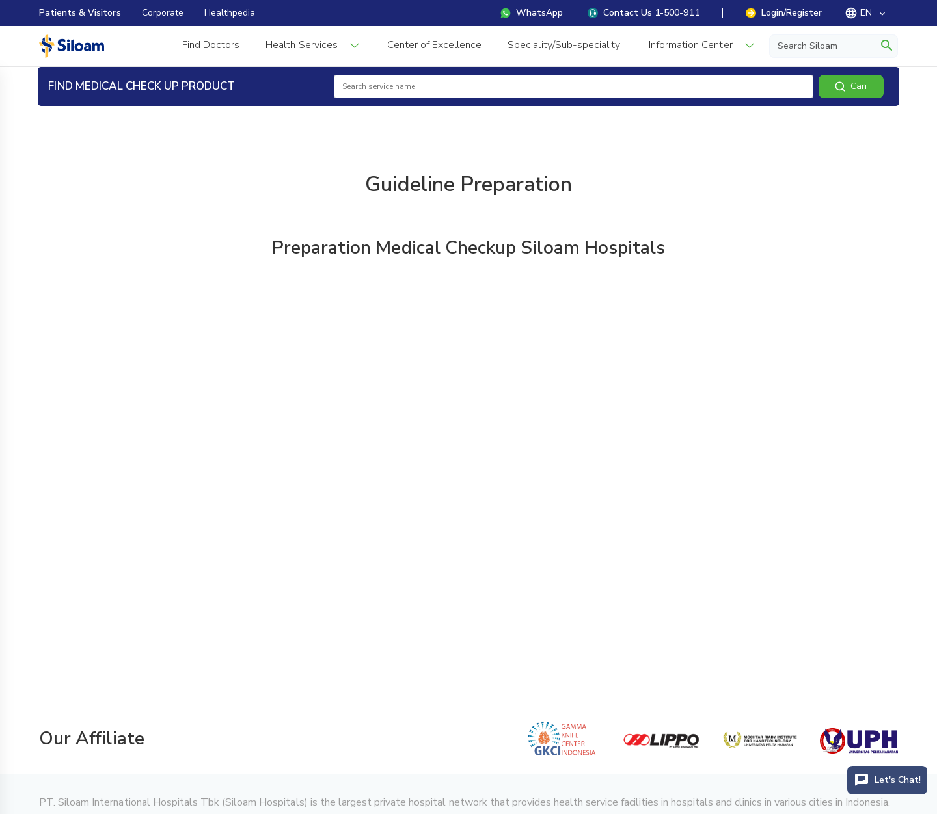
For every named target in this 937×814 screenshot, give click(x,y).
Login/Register (784, 13)
